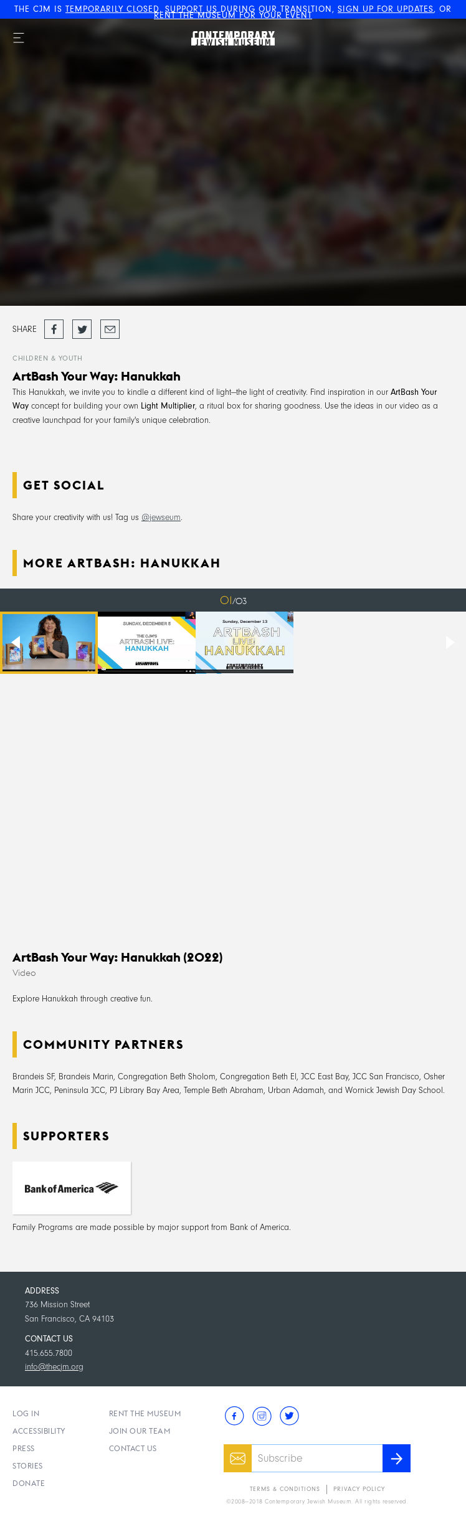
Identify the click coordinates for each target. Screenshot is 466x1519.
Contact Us (133, 1448)
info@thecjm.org (54, 1366)
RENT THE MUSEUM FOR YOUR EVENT (233, 15)
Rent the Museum (145, 1413)
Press (23, 1448)
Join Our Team (140, 1431)
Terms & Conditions (285, 1489)
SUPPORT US (191, 9)
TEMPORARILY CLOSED (112, 9)
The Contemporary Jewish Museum (219, 25)
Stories (27, 1465)
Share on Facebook (54, 329)
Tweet (80, 324)
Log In (25, 1413)
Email (109, 324)
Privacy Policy (359, 1489)
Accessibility (39, 1431)
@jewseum (161, 517)
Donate (28, 1483)
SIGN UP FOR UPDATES (386, 9)
